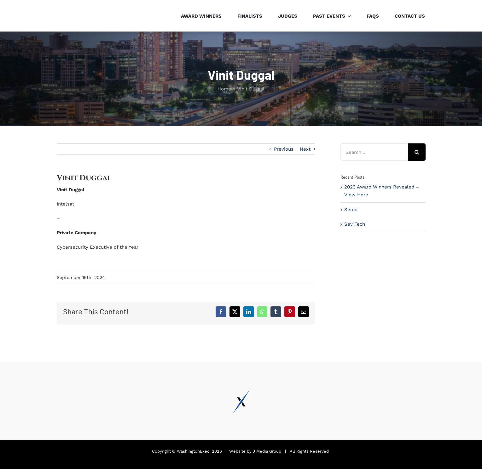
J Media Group (267, 451)
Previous (283, 149)
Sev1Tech (354, 224)
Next (305, 149)
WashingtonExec (193, 451)
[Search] (417, 152)
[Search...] (374, 152)
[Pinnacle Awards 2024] (80, 6)
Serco (350, 209)
